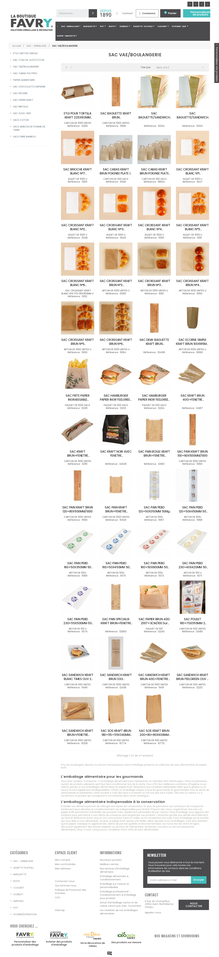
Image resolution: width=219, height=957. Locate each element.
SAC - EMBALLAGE (23, 861)
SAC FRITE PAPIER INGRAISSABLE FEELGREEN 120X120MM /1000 (77, 398)
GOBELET (18, 894)
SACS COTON (21, 120)
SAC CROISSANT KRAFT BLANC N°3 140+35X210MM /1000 (116, 227)
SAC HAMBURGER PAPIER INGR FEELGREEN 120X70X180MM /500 (116, 398)
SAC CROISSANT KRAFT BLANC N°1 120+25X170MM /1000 (192, 171)
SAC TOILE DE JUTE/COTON (28, 60)
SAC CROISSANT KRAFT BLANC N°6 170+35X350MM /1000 (77, 283)
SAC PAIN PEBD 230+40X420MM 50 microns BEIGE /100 (193, 565)
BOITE (16, 881)
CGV (57, 897)
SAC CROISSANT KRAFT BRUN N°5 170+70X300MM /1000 (77, 342)
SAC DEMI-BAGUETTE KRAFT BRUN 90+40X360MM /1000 (154, 342)
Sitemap (60, 910)
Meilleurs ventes (109, 864)
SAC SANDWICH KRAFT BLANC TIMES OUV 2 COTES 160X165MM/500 (77, 677)
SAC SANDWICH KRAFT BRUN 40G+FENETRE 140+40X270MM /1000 (154, 677)
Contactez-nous (65, 881)
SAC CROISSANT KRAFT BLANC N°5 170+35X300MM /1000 (192, 227)
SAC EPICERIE (20, 93)
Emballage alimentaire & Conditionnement (114, 878)
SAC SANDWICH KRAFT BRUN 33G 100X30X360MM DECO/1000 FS (116, 677)
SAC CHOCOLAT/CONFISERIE (29, 86)
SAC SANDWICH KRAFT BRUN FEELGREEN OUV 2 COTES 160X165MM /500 (192, 677)
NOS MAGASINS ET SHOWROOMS (177, 935)
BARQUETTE (19, 874)
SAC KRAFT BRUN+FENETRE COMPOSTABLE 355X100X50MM (77, 454)
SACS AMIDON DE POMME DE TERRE (29, 128)
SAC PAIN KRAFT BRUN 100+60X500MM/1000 (192, 454)
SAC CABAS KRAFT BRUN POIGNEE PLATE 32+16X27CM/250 (154, 171)
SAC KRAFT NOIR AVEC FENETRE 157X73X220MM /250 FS (115, 454)
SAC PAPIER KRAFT (23, 100)
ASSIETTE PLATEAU (23, 867)
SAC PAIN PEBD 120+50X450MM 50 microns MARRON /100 (192, 509)
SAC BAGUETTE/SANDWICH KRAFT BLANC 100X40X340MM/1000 (154, 115)
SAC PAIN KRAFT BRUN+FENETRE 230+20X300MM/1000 (116, 509)
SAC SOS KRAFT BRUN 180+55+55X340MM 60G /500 (116, 733)
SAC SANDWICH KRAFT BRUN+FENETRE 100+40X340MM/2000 (78, 733)
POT (15, 907)
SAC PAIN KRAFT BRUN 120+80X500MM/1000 (77, 509)
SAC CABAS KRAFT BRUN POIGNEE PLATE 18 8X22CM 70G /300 (116, 171)
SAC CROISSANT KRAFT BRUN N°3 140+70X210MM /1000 (154, 283)
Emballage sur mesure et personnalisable (114, 885)
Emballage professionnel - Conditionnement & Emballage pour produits (118, 895)
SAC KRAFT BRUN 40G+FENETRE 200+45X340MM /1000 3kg (193, 398)
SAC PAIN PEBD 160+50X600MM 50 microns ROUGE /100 (154, 565)
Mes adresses (63, 868)
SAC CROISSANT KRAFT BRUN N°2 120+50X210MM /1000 (116, 283)
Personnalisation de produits (201, 13)
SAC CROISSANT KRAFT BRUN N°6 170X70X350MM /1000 (116, 342)
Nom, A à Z (181, 67)
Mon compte (62, 860)
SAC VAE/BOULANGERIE (26, 66)
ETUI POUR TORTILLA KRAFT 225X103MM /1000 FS (77, 115)
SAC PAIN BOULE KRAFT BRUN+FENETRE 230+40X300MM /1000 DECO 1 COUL (154, 454)
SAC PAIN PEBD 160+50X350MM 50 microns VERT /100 (77, 565)
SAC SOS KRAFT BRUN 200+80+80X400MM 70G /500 (154, 733)
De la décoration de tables (93, 944)
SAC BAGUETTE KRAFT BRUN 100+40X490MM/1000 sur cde (115, 115)
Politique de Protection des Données (70, 891)
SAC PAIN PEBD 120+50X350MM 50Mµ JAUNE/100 (154, 509)
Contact (127, 13)
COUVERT (18, 887)
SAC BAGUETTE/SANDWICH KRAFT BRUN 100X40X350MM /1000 (192, 115)
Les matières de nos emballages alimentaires (119, 912)
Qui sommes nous (65, 885)
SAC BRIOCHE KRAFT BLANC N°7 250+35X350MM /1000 (78, 171)
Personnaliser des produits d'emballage (25, 943)
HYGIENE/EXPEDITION (25, 914)
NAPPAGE (18, 901)
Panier (172, 13)
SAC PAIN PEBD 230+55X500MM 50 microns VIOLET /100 (77, 621)
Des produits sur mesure (126, 942)
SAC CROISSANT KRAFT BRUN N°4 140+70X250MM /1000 (192, 283)
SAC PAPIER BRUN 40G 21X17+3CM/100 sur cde (154, 621)
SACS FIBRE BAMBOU (24, 136)
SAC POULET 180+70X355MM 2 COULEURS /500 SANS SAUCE (192, 621)
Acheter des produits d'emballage (59, 943)
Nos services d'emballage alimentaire (114, 870)
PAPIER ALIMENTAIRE (24, 80)
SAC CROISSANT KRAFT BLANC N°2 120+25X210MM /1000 (77, 227)
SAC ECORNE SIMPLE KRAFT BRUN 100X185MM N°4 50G (192, 342)
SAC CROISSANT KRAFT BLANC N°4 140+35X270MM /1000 (154, 227)
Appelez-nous (153, 912)
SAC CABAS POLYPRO (25, 73)
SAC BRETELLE (20, 106)
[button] (194, 905)
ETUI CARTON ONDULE (25, 53)
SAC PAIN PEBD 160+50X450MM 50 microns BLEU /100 (115, 565)
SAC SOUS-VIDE (22, 113)
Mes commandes (65, 864)
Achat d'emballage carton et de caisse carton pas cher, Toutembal (120, 904)
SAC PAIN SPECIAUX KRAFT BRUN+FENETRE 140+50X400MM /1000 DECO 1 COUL (115, 621)
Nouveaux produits (111, 860)
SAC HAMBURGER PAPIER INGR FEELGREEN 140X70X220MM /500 (154, 398)
